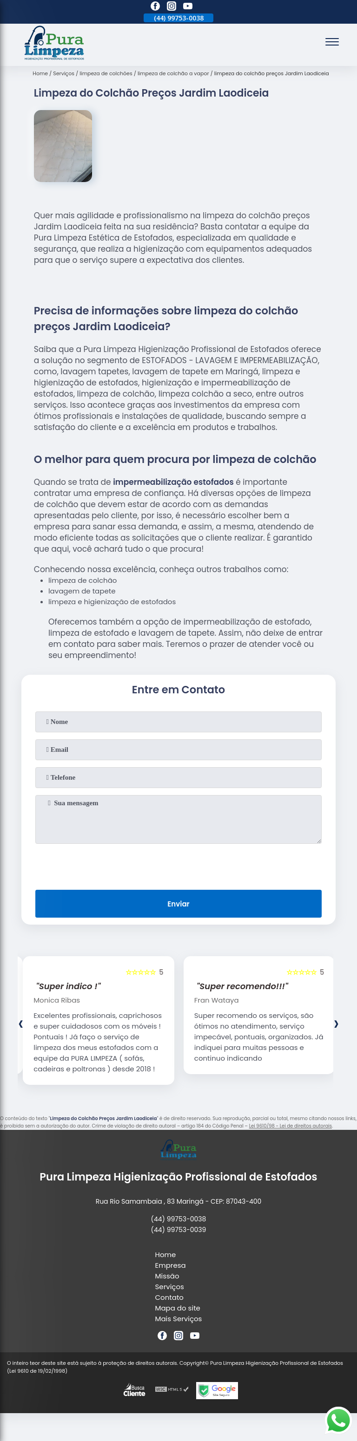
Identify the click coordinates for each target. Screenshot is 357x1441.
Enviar (178, 904)
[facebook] (155, 7)
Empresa (170, 1265)
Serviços (169, 1286)
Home (165, 1254)
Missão (167, 1276)
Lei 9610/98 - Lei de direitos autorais (290, 1125)
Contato (169, 1297)
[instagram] (171, 7)
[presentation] (178, 865)
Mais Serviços (178, 1319)
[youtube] (187, 7)
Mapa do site (177, 1308)
